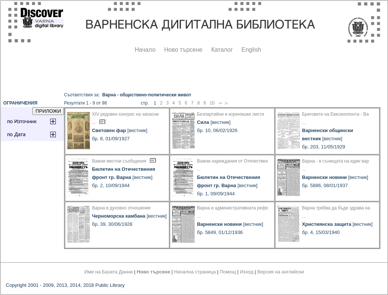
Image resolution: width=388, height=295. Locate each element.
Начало (145, 50)
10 (212, 103)
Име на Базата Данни (108, 272)
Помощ (228, 272)
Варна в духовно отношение (121, 208)
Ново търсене (183, 50)
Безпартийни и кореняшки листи (230, 114)
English (251, 50)
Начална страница (195, 272)
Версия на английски (280, 272)
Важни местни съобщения (119, 161)
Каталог (222, 50)
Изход (246, 272)
